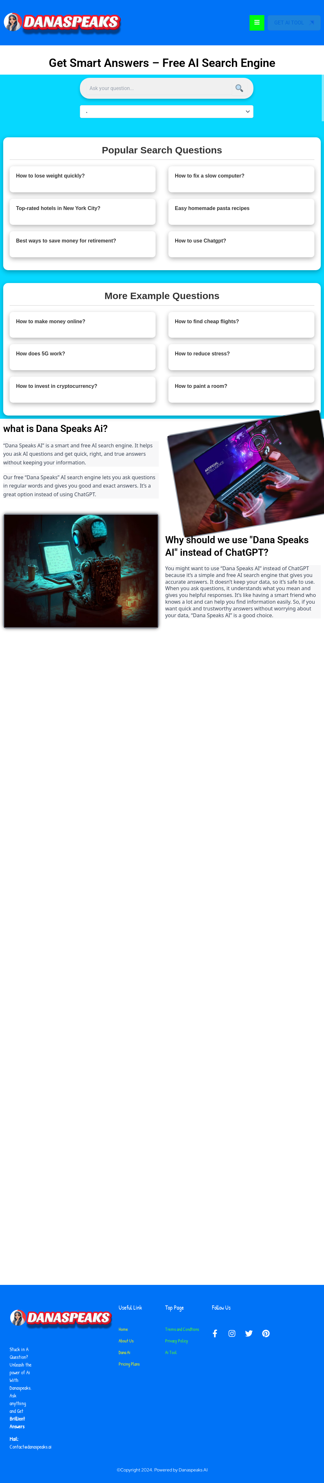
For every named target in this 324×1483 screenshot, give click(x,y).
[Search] (239, 88)
